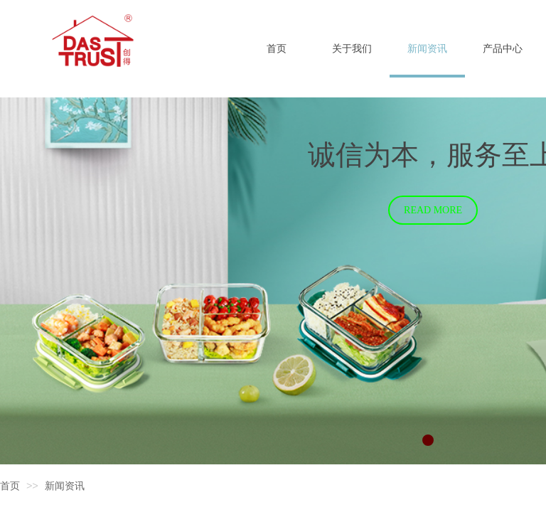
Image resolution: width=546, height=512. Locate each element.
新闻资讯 (65, 486)
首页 (10, 486)
